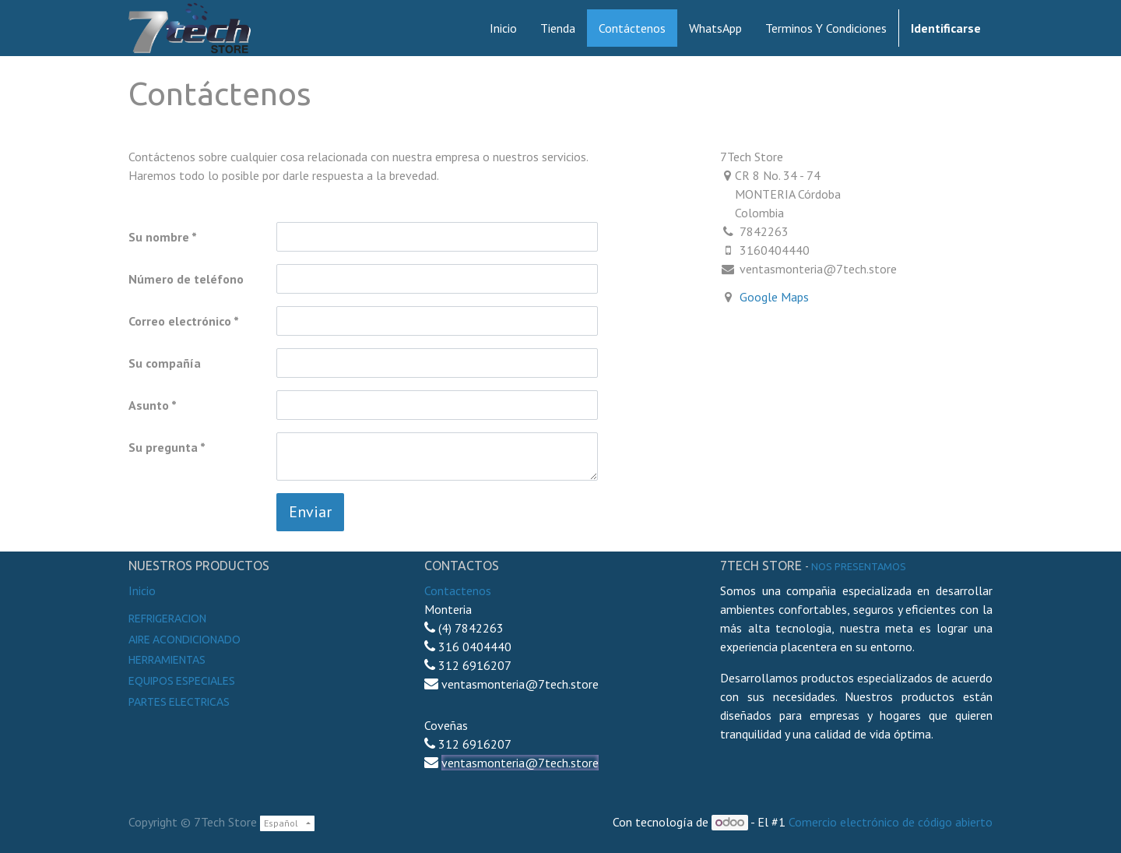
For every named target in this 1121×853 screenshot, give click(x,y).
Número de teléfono (186, 279)
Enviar (310, 512)
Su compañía (164, 363)
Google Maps (774, 297)
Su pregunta (163, 447)
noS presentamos (858, 566)
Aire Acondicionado (184, 639)
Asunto (148, 405)
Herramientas (167, 660)
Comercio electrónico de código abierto (891, 822)
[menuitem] (503, 28)
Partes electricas (179, 702)
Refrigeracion (167, 618)
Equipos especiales (181, 681)
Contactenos (457, 590)
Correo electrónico (179, 321)
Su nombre (158, 237)
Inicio (142, 590)
